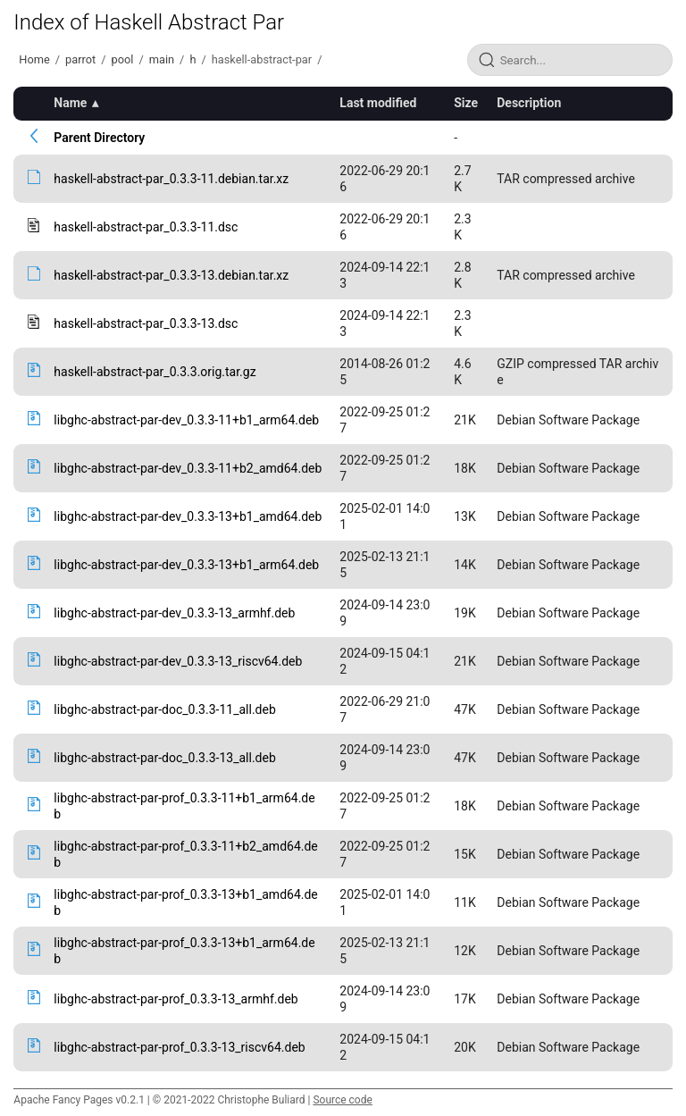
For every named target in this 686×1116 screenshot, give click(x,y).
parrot (80, 59)
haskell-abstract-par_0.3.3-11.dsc (146, 227)
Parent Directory (99, 137)
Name (70, 103)
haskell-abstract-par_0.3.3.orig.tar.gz (154, 372)
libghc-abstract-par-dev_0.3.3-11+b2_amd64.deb (188, 468)
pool (123, 59)
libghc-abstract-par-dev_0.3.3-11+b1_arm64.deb (186, 420)
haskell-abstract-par (262, 59)
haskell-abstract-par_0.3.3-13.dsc (146, 323)
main (161, 59)
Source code (342, 1100)
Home (34, 59)
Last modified (377, 103)
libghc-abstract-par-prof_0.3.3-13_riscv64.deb (179, 1047)
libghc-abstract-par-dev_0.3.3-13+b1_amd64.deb (188, 516)
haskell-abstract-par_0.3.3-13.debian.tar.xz (171, 275)
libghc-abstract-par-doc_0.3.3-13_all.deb (164, 758)
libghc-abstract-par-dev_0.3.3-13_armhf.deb (174, 613)
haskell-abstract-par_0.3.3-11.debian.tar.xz (171, 179)
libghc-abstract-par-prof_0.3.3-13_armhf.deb (175, 999)
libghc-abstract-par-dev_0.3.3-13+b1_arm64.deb (186, 565)
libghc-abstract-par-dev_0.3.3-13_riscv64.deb (178, 661)
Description (529, 103)
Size (466, 103)
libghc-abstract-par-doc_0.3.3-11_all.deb (164, 709)
